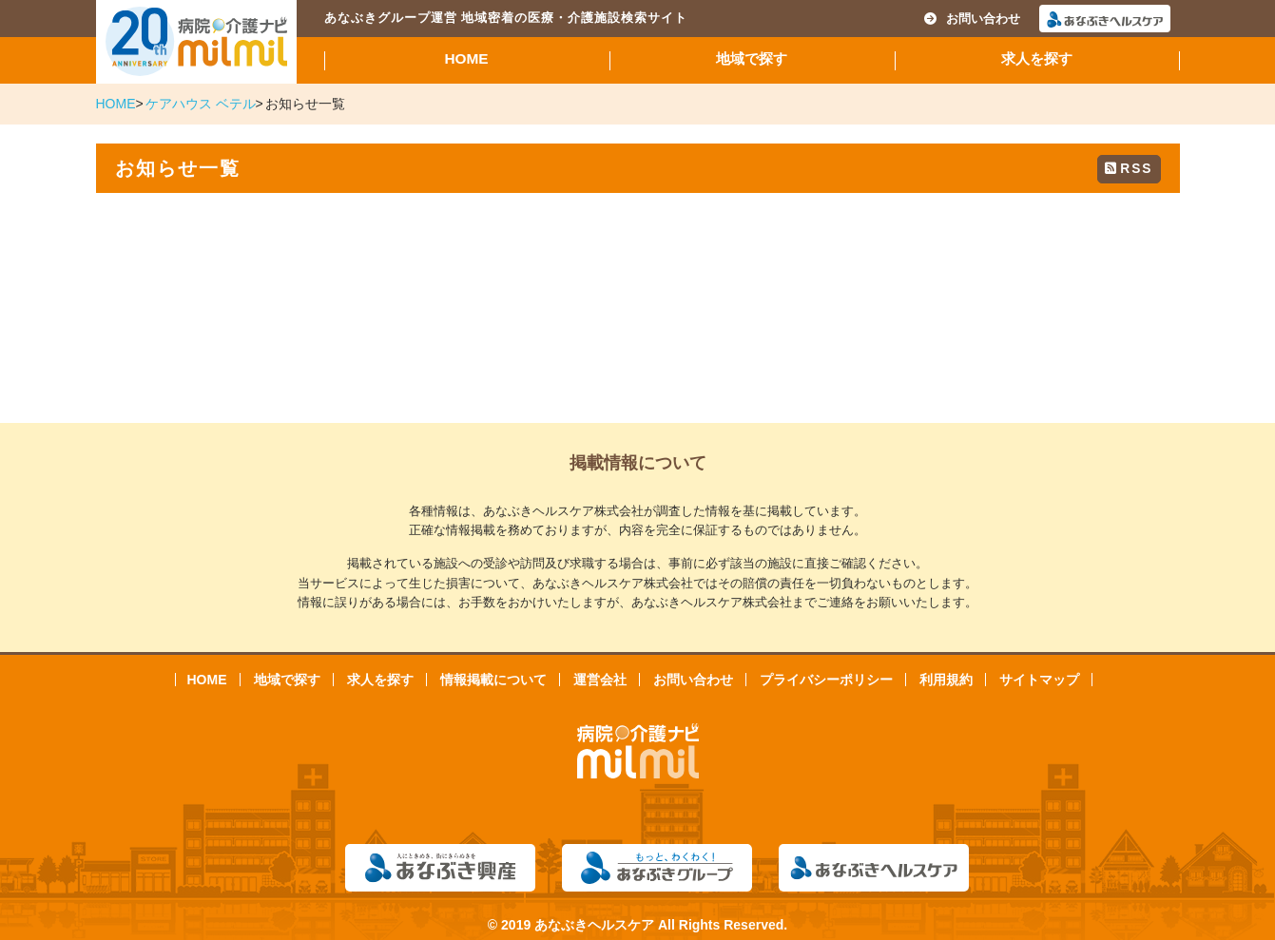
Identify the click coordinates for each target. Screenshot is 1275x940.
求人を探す (1036, 58)
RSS (1128, 169)
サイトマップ (1039, 679)
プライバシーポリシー (826, 679)
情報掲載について (493, 679)
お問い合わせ (972, 18)
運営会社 (600, 679)
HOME (466, 58)
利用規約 (946, 679)
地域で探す (751, 58)
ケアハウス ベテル (200, 103)
